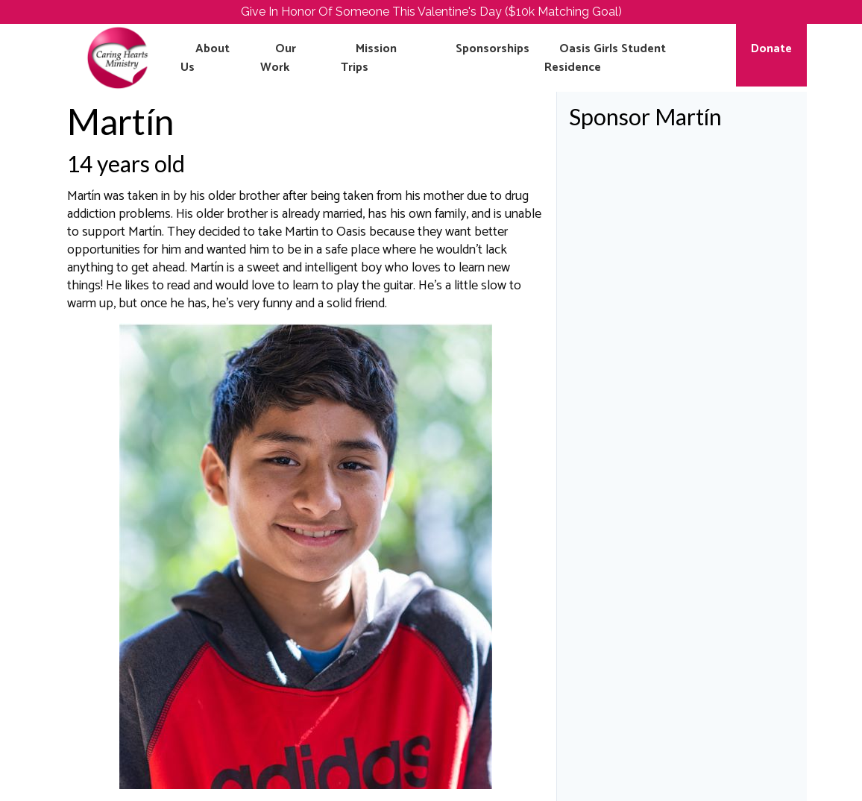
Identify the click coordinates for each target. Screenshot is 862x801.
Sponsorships (492, 49)
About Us (205, 58)
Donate (771, 49)
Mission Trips (369, 58)
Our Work (278, 58)
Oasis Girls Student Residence (605, 58)
